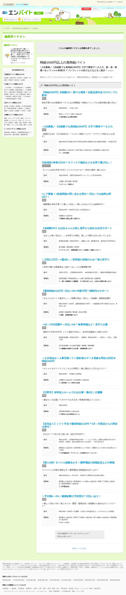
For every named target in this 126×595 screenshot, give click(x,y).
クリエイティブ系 (15, 120)
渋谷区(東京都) (54, 580)
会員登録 (86, 8)
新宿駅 (18, 106)
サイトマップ (120, 8)
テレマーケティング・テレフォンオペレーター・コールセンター (25, 591)
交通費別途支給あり (24, 132)
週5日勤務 (16, 134)
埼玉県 (19, 78)
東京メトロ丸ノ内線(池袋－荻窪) (20, 94)
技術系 (11, 122)
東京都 (6, 78)
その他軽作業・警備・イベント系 (72, 591)
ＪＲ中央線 (26, 96)
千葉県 (26, 78)
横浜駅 (20, 108)
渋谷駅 (12, 106)
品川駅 (11, 110)
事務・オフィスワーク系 (11, 118)
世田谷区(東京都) (102, 580)
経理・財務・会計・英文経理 (57, 588)
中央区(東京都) (31, 580)
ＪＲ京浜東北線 (17, 87)
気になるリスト (13, 19)
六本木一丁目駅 (26, 110)
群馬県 (11, 80)
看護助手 (29, 588)
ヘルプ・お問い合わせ (108, 8)
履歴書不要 (24, 134)
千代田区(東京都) (18, 580)
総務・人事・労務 (40, 588)
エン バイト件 (22, 4)
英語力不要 (7, 134)
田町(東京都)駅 (11, 108)
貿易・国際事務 (54, 591)
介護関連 (5, 588)
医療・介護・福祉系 (21, 122)
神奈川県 (13, 78)
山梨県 (23, 80)
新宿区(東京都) (43, 580)
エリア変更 (48, 13)
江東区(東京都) (78, 580)
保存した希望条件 (33, 19)
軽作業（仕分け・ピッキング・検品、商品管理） (85, 588)
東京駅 (6, 106)
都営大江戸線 (17, 96)
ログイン (96, 8)
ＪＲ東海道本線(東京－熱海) (12, 98)
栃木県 (17, 80)
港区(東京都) (6, 580)
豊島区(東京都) (115, 580)
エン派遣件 (9, 4)
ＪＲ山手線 (7, 87)
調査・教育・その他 (26, 125)
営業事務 (21, 588)
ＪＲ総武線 (7, 96)
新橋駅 (17, 110)
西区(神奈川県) (90, 580)
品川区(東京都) (66, 580)
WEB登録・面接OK (10, 132)
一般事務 (13, 588)
